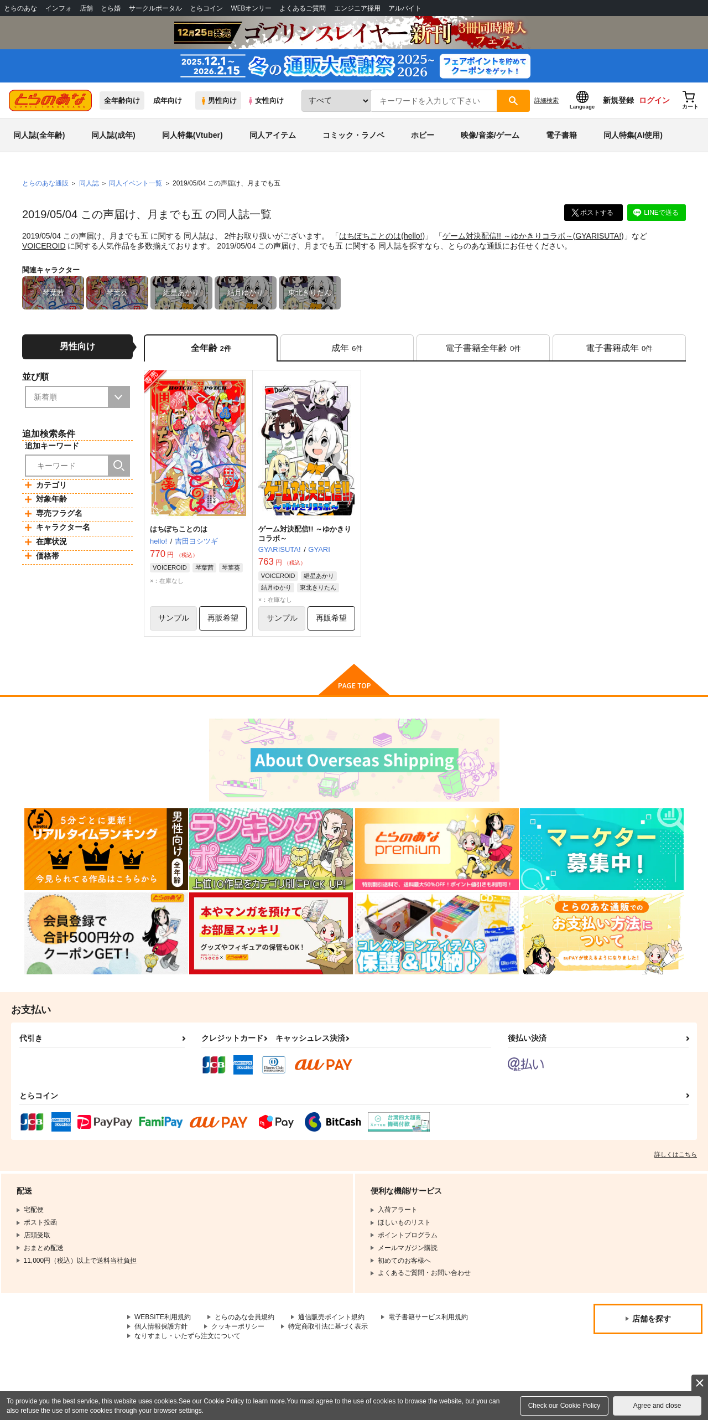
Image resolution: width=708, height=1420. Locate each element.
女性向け (265, 100)
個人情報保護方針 (161, 1326)
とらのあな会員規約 (244, 1317)
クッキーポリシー (237, 1326)
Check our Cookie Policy (564, 1405)
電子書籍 (561, 135)
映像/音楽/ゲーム (490, 135)
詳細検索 (546, 100)
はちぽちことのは (370, 235)
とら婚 (111, 8)
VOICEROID (44, 245)
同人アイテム (272, 135)
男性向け (218, 100)
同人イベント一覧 (135, 183)
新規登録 (618, 100)
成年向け (167, 100)
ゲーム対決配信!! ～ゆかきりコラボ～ (507, 235)
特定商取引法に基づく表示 (328, 1326)
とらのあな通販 (45, 183)
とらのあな (20, 8)
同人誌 (89, 183)
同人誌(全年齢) (39, 135)
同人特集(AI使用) (633, 135)
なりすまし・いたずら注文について (187, 1336)
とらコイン (206, 8)
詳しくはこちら (675, 1154)
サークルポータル (155, 8)
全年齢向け (122, 100)
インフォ (58, 8)
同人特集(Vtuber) (192, 135)
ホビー (422, 135)
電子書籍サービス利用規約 (428, 1317)
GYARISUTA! (598, 235)
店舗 (86, 8)
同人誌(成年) (113, 135)
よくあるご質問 (302, 8)
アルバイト (404, 8)
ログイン (654, 100)
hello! (413, 235)
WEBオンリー (251, 8)
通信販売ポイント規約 (331, 1317)
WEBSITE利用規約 (162, 1317)
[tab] (347, 348)
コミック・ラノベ (353, 135)
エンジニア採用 (357, 8)
